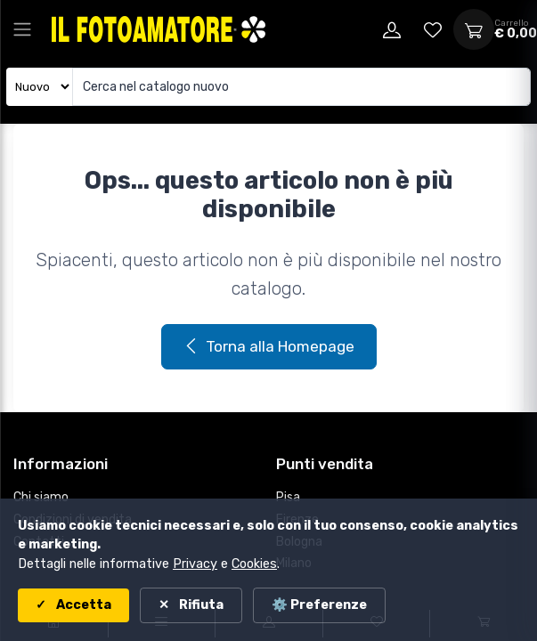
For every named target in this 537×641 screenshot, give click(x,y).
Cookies (254, 564)
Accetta (82, 605)
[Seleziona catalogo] (39, 87)
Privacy (195, 564)
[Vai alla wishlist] (432, 29)
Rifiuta (200, 605)
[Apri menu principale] (22, 29)
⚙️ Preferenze (319, 605)
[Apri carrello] (473, 29)
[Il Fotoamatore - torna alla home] (158, 29)
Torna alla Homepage (268, 346)
